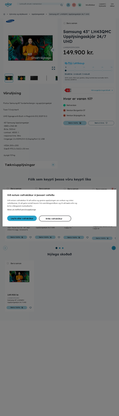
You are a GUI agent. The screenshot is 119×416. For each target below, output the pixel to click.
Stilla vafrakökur (54, 219)
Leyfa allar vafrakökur (22, 218)
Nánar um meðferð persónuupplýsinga (21, 209)
